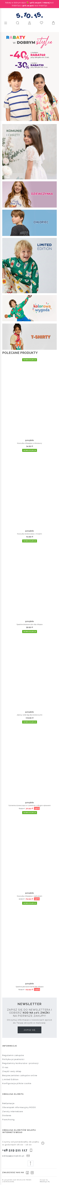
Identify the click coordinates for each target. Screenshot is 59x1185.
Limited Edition (10, 1079)
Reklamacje (8, 1103)
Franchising (8, 1119)
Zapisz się (29, 1030)
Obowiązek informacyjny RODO (19, 1107)
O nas (5, 1067)
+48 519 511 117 (14, 1150)
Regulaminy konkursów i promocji (20, 1063)
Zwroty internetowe (12, 1111)
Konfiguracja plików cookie (16, 1083)
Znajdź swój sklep (11, 1071)
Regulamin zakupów (13, 1055)
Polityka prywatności (13, 1059)
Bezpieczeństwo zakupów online (19, 1075)
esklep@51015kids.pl (13, 1156)
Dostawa (6, 1115)
